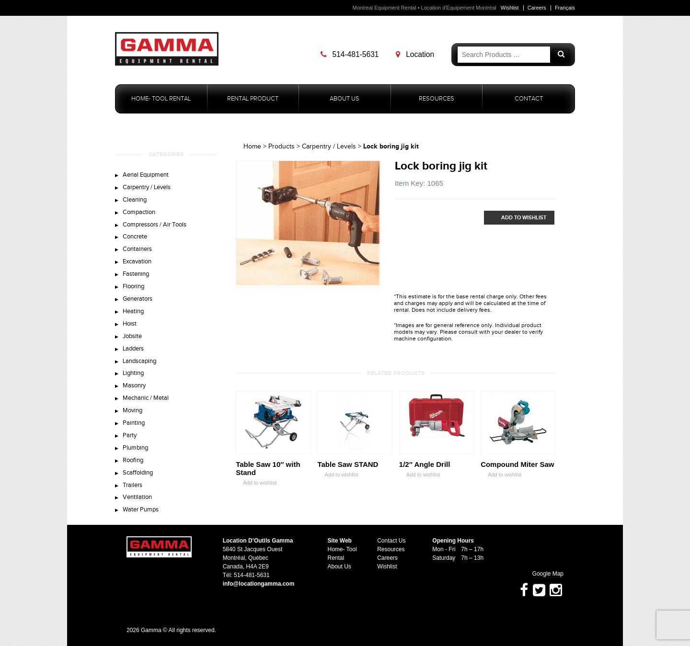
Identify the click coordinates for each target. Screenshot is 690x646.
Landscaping (139, 361)
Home (252, 146)
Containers (137, 249)
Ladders (133, 348)
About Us (344, 98)
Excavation (137, 261)
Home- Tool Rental (161, 98)
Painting (134, 423)
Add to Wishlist (515, 218)
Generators (137, 299)
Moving (132, 410)
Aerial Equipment (146, 175)
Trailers (132, 485)
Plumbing (135, 448)
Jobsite (132, 336)
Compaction (139, 212)
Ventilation (137, 497)
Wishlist (510, 8)
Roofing (133, 460)
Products (281, 146)
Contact (529, 98)
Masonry (134, 385)
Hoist (130, 324)
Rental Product (252, 98)
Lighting (133, 373)
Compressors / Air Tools (154, 224)
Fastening (136, 274)
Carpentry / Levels (147, 187)
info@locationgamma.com (259, 583)
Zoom (373, 280)
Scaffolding (138, 472)
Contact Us (391, 540)
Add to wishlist (256, 483)
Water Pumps (141, 509)
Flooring (133, 286)
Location (415, 54)
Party (130, 435)
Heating (133, 311)
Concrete (135, 236)
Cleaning (135, 200)
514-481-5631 (350, 54)
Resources (436, 98)
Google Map (543, 573)
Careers (537, 8)
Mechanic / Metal (146, 398)
